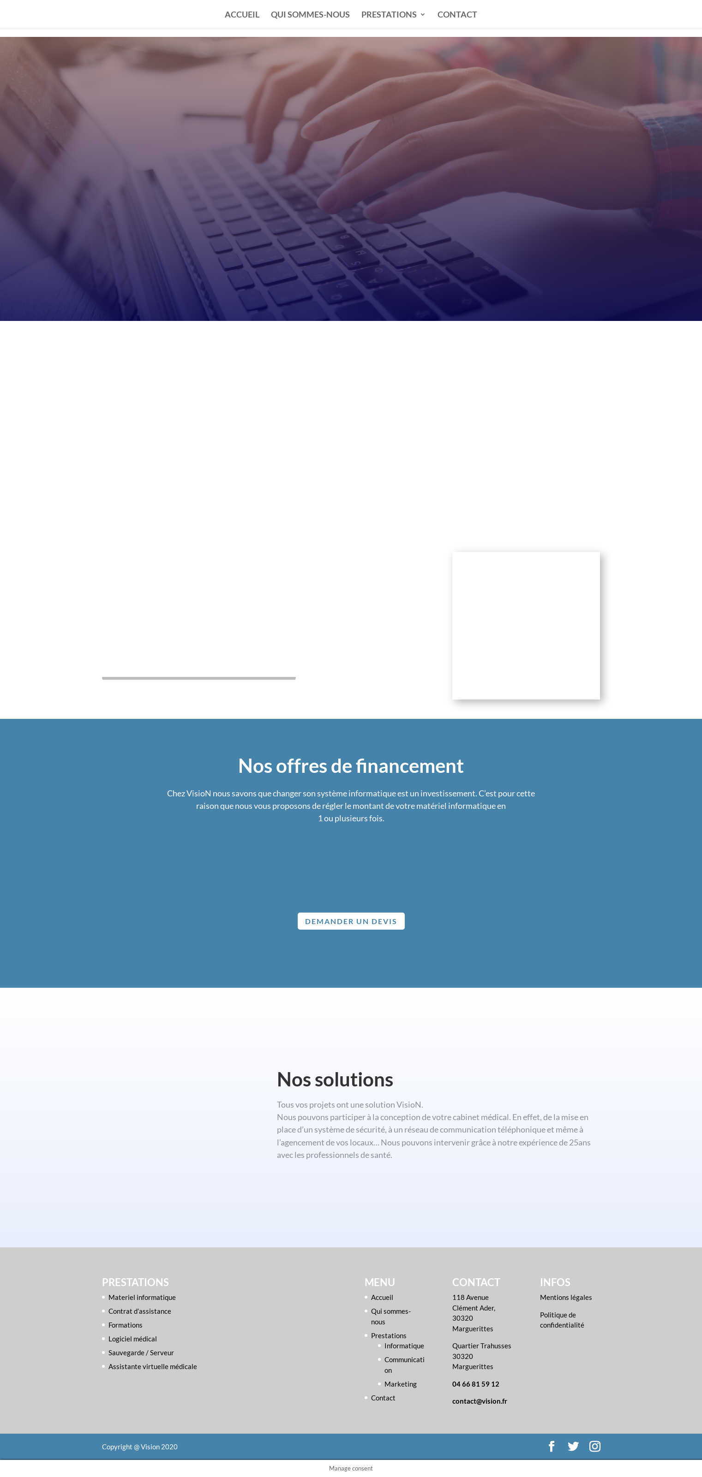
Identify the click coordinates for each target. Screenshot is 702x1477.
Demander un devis (351, 921)
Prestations (389, 15)
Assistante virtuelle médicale (152, 1366)
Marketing (400, 1384)
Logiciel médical (132, 1339)
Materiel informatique (142, 1297)
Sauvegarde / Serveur (141, 1352)
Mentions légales (566, 1297)
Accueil (242, 15)
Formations (125, 1325)
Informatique (404, 1345)
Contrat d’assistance (139, 1311)
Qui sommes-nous (310, 15)
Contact (457, 15)
